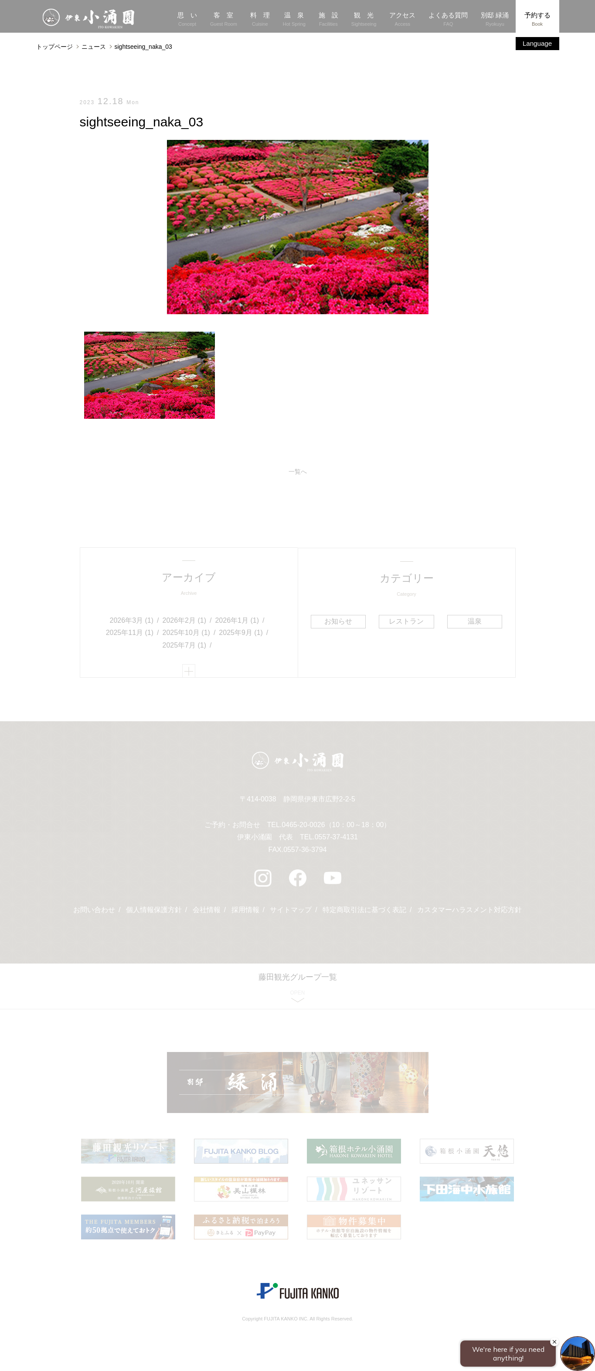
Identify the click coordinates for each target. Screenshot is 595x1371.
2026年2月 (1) (185, 620)
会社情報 (207, 912)
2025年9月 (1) (241, 633)
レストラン (406, 621)
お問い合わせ (94, 912)
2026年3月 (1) (132, 620)
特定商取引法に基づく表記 (364, 912)
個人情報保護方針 (154, 912)
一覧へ (298, 471)
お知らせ (338, 621)
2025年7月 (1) (185, 646)
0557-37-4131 (336, 839)
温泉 (474, 621)
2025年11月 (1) (129, 633)
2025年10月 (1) (186, 633)
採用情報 (245, 912)
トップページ (54, 46)
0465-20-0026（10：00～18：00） (336, 826)
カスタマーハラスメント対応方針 (469, 912)
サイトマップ (291, 912)
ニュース (94, 46)
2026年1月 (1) (237, 620)
